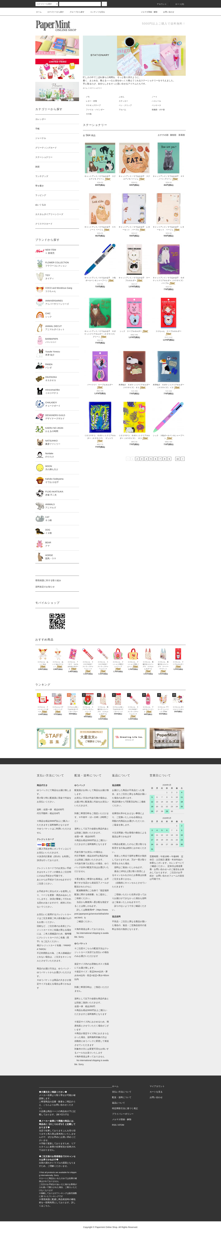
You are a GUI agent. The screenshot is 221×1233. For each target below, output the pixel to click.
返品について (118, 1103)
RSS (114, 1125)
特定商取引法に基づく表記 (125, 1108)
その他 (88, 114)
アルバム (122, 110)
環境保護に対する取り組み (48, 580)
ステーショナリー (96, 88)
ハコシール (156, 101)
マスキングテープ (93, 105)
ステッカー (123, 101)
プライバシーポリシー (123, 1114)
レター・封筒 (91, 101)
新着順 (181, 135)
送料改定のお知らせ (45, 586)
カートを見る (156, 1092)
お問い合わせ (166, 12)
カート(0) (178, 4)
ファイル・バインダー (95, 110)
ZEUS (57, 856)
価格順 (173, 135)
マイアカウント (157, 1086)
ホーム (39, 12)
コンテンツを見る (95, 12)
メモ (88, 97)
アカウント (160, 4)
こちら (46, 1105)
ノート (154, 97)
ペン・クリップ (125, 105)
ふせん (121, 97)
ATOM (121, 1125)
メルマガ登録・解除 (147, 12)
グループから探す (75, 12)
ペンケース (156, 105)
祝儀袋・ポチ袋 (158, 110)
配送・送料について (121, 1097)
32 (177, 459)
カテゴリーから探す (54, 12)
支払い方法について (121, 1092)
